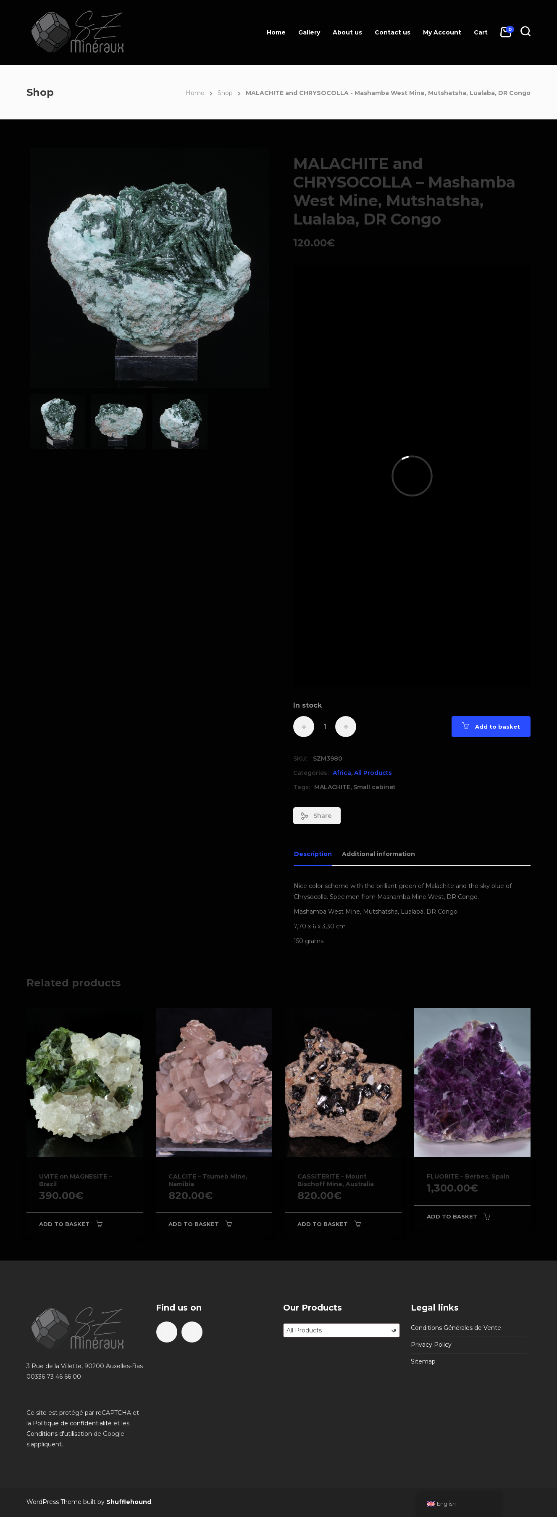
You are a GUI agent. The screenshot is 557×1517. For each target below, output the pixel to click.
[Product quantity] (324, 726)
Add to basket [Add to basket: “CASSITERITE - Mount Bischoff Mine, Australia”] (322, 1224)
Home (276, 32)
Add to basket (497, 726)
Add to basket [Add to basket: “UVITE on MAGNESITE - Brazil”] (64, 1224)
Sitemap (423, 1361)
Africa (342, 773)
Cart (481, 32)
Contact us (392, 32)
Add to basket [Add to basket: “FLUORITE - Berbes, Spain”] (452, 1216)
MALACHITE (332, 787)
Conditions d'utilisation (59, 1434)
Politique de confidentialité (72, 1423)
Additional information (378, 854)
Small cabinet (374, 787)
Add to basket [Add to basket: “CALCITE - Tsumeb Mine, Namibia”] (193, 1224)
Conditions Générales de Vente (456, 1328)
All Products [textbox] (341, 1330)
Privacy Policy (431, 1344)
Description (313, 854)
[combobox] (341, 1330)
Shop (225, 93)
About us (347, 32)
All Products (373, 773)
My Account (442, 32)
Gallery (309, 32)
